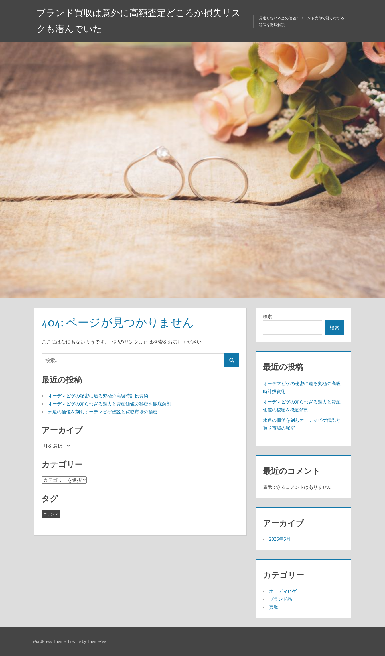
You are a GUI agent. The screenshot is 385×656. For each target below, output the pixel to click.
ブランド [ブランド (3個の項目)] (50, 514)
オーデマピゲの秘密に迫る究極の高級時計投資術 (98, 396)
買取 (273, 607)
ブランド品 (280, 599)
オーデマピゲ (283, 591)
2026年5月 (280, 539)
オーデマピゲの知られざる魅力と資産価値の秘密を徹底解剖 (109, 404)
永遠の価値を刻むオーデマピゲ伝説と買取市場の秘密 (102, 412)
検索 (267, 316)
